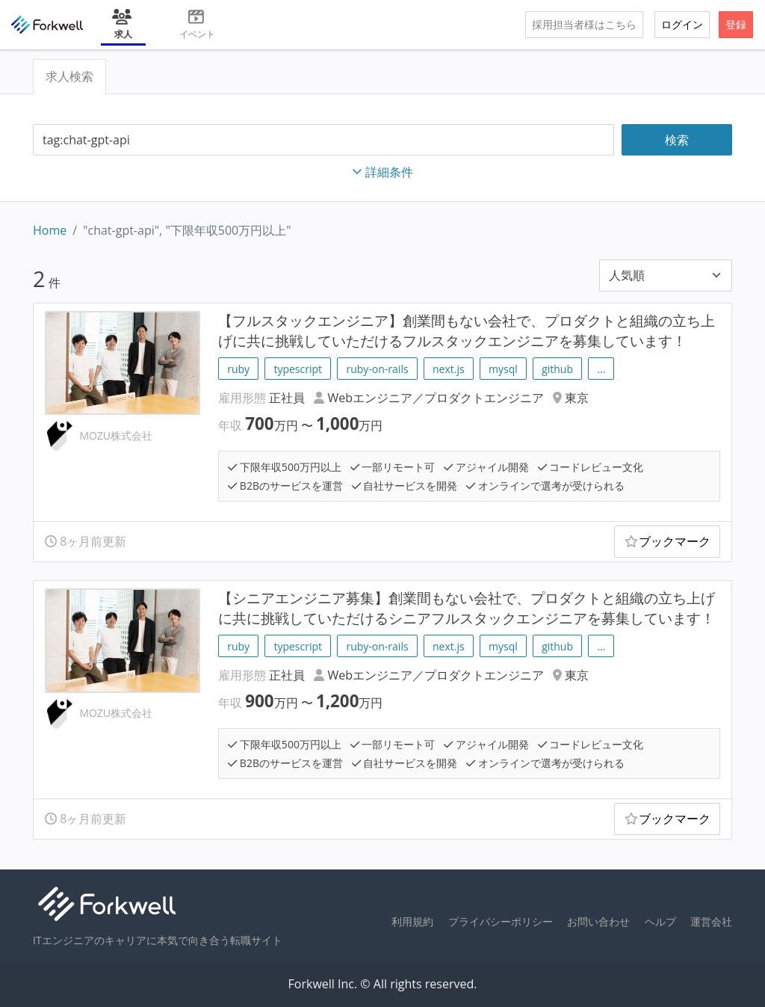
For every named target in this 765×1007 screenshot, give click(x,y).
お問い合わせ (598, 921)
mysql (503, 369)
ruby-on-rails (377, 369)
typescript (297, 369)
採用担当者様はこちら (584, 24)
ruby (238, 369)
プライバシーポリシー (500, 921)
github (557, 369)
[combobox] (323, 140)
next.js (449, 369)
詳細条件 (382, 172)
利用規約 (412, 921)
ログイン (682, 24)
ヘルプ (660, 921)
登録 (735, 24)
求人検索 (69, 76)
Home (49, 230)
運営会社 (711, 921)
